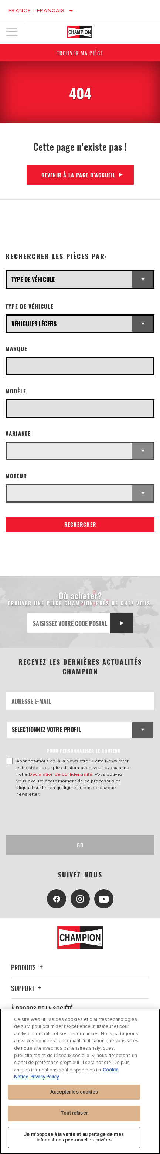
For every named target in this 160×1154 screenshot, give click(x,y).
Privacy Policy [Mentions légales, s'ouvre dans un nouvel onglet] (44, 1077)
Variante (18, 433)
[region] (80, 1081)
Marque (16, 348)
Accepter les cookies (74, 1092)
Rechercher (80, 524)
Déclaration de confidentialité (60, 774)
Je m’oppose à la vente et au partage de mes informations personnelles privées (74, 1137)
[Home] (80, 32)
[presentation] (67, 816)
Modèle (16, 391)
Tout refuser (74, 1113)
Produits (28, 967)
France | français (36, 10)
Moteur (16, 476)
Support (27, 988)
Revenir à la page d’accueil (78, 175)
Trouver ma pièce (80, 53)
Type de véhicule (30, 306)
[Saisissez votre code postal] (68, 623)
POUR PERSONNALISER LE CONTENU (84, 751)
